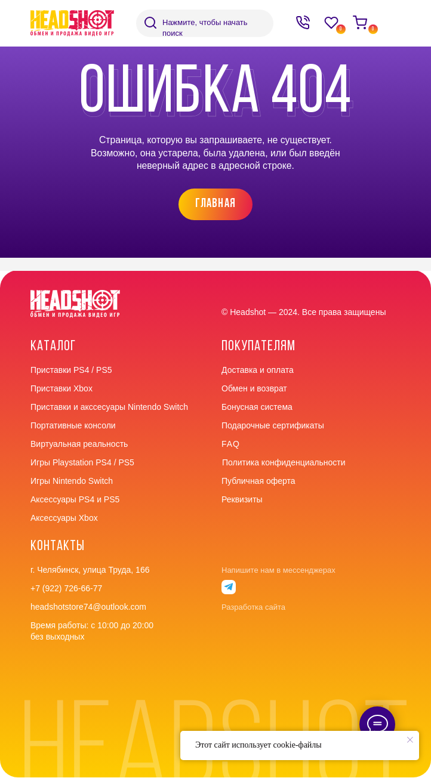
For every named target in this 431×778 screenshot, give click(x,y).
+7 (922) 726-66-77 (66, 588)
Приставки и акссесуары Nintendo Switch (109, 407)
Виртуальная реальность (79, 444)
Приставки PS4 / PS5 (71, 370)
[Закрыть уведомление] (410, 740)
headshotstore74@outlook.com (88, 607)
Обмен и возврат (254, 388)
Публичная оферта (258, 481)
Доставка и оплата (257, 370)
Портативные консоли (73, 425)
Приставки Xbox (61, 388)
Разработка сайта (253, 607)
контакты (57, 546)
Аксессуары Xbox (64, 518)
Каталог (53, 346)
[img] (150, 23)
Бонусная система (257, 407)
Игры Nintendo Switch (71, 481)
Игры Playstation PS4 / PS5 (82, 462)
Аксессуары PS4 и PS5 (74, 499)
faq (230, 444)
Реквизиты (242, 499)
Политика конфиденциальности (284, 462)
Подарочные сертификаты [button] (272, 425)
